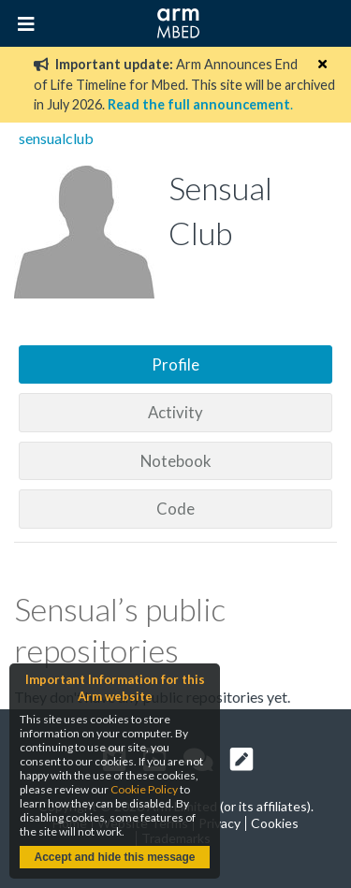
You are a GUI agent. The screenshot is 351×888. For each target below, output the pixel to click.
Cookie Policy (144, 789)
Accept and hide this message (114, 857)
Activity (175, 412)
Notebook (176, 461)
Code (175, 508)
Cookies (275, 823)
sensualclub (56, 138)
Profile (175, 364)
